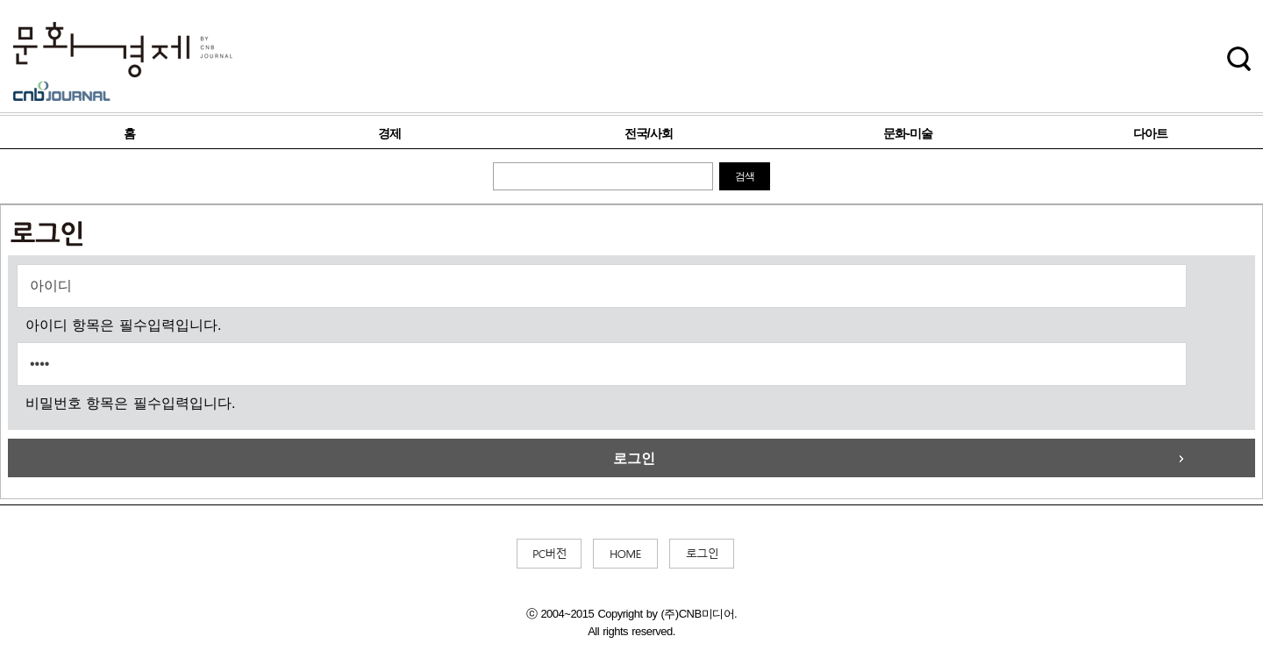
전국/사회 (648, 133)
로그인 (634, 458)
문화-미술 (907, 133)
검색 (744, 176)
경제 (389, 133)
